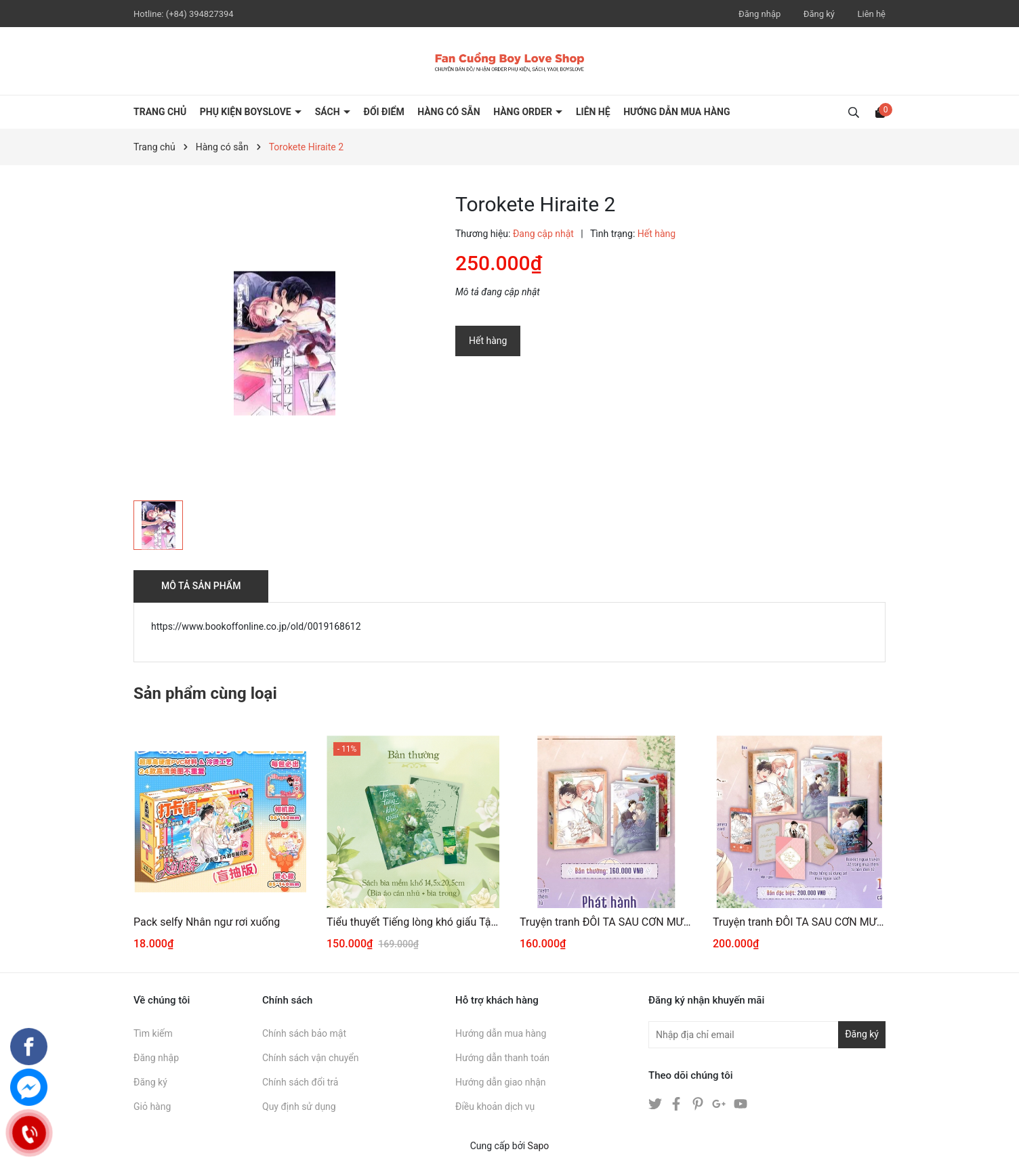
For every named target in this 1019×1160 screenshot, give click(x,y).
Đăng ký (819, 14)
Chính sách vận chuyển (310, 1057)
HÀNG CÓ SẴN (448, 111)
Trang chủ (159, 111)
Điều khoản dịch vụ (495, 1106)
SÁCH (328, 111)
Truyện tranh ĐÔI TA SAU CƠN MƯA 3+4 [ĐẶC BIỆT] (799, 922)
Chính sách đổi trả (300, 1082)
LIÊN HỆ (593, 111)
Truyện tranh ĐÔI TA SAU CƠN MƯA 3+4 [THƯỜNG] (606, 922)
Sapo (538, 1145)
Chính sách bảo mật (304, 1033)
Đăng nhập (760, 14)
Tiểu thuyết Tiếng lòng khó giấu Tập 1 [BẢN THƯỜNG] (413, 922)
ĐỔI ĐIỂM (384, 111)
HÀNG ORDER (523, 111)
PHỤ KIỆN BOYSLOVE (246, 111)
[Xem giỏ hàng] (880, 111)
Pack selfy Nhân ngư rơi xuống (206, 922)
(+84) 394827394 (200, 14)
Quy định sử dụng (299, 1106)
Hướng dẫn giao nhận (500, 1082)
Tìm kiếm (153, 1033)
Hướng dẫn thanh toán (502, 1057)
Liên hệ (871, 14)
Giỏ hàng (152, 1106)
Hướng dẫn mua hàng (500, 1033)
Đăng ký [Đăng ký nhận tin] (862, 1034)
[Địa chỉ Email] (767, 1034)
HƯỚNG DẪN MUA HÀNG (676, 111)
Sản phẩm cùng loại (205, 693)
